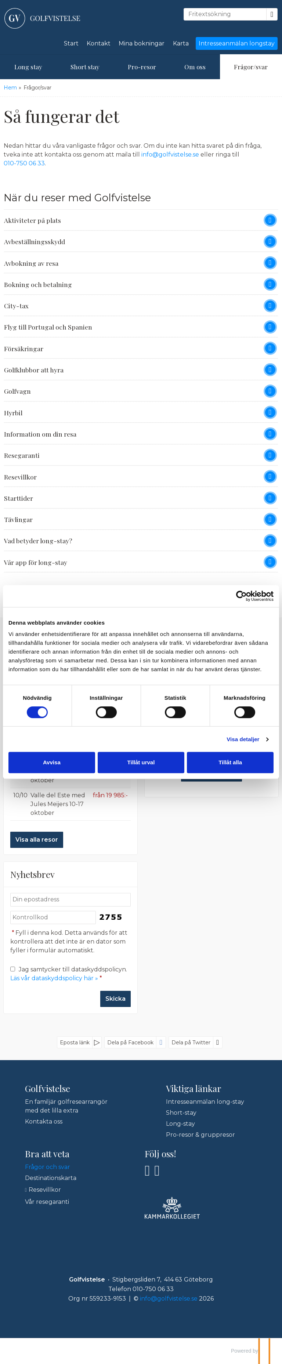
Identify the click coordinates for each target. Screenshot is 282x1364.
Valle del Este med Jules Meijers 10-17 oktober (57, 804)
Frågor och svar (47, 1166)
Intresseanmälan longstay (237, 43)
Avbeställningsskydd (34, 241)
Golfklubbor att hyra (34, 369)
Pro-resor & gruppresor (200, 1134)
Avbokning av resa (31, 263)
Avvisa (52, 762)
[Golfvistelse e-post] (169, 1298)
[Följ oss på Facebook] (147, 1171)
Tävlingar (18, 519)
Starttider (18, 498)
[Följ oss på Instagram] (157, 1171)
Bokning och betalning (38, 284)
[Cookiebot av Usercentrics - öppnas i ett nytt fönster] (241, 596)
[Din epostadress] (70, 900)
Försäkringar (23, 348)
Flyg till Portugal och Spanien (48, 327)
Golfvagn (17, 391)
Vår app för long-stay (35, 562)
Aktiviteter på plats (32, 220)
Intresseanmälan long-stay (205, 1101)
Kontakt (99, 43)
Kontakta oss (43, 1121)
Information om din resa (40, 434)
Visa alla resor (36, 839)
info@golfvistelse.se (170, 154)
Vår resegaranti (47, 1201)
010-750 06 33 (24, 163)
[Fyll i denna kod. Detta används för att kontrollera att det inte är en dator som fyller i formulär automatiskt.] (53, 917)
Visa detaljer (243, 739)
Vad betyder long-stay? (38, 540)
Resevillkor (20, 477)
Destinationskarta (50, 1177)
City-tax (16, 305)
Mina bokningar (141, 43)
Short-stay (181, 1112)
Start (71, 43)
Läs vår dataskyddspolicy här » (54, 978)
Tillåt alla (230, 762)
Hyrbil (13, 412)
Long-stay (180, 1123)
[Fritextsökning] (225, 14)
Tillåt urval (141, 762)
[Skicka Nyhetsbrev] (115, 999)
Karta (181, 43)
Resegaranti (22, 455)
